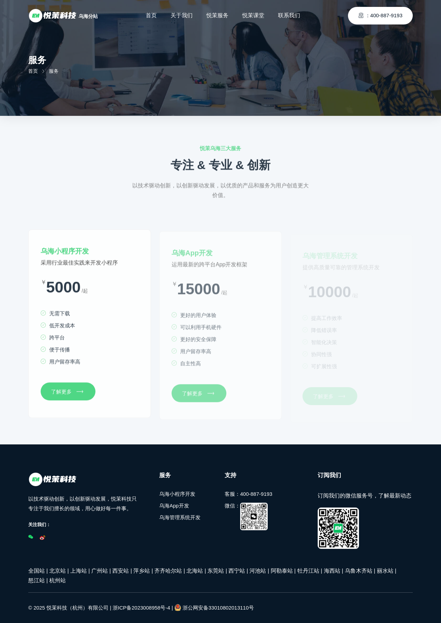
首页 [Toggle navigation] (151, 15)
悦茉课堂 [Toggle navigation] (253, 15)
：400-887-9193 (380, 15)
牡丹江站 (308, 571)
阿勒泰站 (282, 571)
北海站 (194, 571)
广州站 (99, 571)
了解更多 (67, 393)
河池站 (257, 571)
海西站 (332, 571)
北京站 (57, 571)
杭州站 (57, 580)
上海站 (78, 571)
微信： (246, 516)
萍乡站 (141, 571)
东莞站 (215, 571)
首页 (33, 71)
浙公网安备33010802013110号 (214, 607)
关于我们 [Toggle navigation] (182, 15)
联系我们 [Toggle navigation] (289, 15)
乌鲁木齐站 (358, 571)
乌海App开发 (174, 506)
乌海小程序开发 (177, 494)
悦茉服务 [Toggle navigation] (217, 15)
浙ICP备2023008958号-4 (141, 608)
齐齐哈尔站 (168, 571)
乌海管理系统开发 (180, 517)
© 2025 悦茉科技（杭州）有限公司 (68, 608)
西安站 (120, 571)
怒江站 (36, 580)
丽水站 (385, 571)
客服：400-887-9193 (248, 494)
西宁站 (236, 571)
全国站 (36, 571)
